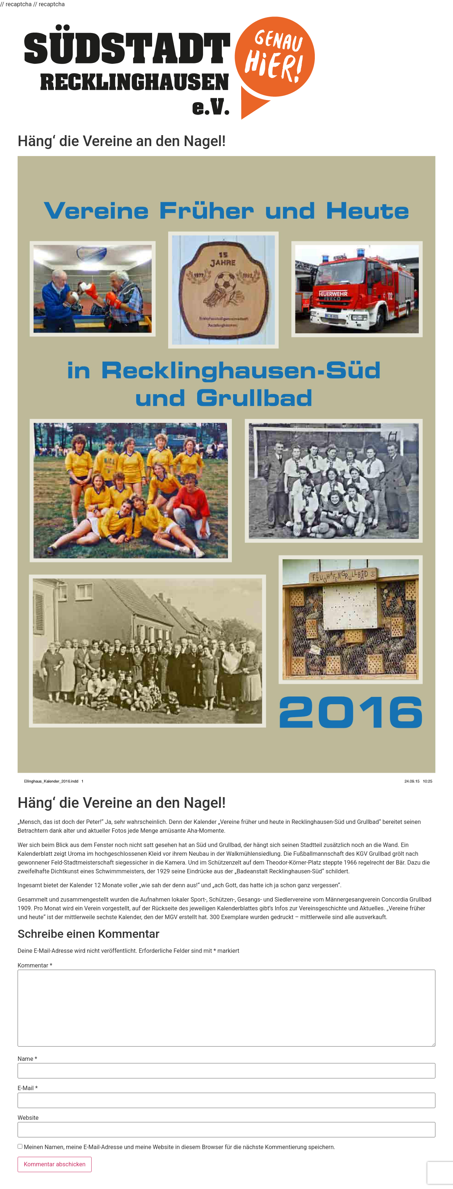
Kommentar (35, 966)
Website (28, 1118)
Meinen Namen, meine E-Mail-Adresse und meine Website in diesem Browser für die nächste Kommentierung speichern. (179, 1147)
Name (27, 1059)
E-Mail (28, 1088)
